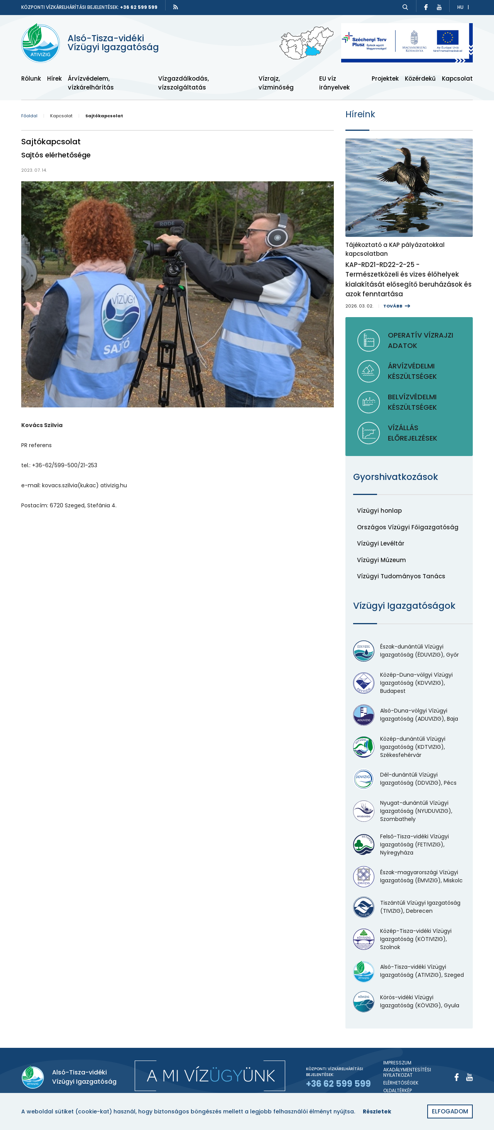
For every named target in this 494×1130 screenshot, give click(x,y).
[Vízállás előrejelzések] (409, 432)
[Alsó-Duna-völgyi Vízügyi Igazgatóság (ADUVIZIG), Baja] (409, 715)
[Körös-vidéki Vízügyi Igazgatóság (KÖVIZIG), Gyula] (409, 1001)
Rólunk (31, 78)
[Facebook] (457, 1077)
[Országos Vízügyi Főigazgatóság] (407, 527)
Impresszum (397, 1063)
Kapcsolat (457, 78)
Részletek (377, 1111)
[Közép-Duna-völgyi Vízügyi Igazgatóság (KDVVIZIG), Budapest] (409, 683)
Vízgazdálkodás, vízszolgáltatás (183, 82)
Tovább (393, 306)
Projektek (385, 78)
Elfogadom (450, 1111)
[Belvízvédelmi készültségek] (409, 402)
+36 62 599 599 (138, 7)
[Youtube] (469, 1077)
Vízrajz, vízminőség (276, 82)
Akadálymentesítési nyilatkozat (407, 1072)
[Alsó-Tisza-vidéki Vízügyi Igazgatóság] (94, 43)
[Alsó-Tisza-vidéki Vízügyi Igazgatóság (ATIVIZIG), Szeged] (409, 971)
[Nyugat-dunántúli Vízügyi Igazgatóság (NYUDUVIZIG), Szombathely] (409, 811)
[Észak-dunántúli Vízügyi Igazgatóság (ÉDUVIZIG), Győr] (409, 651)
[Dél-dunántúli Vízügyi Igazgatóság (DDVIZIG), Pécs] (409, 779)
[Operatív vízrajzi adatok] (409, 340)
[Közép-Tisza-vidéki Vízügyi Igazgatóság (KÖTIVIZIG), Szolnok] (409, 939)
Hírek (54, 78)
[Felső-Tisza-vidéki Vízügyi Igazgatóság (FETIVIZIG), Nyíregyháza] (409, 845)
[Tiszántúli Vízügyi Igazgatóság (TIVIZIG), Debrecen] (409, 907)
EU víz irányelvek (334, 82)
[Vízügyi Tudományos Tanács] (401, 576)
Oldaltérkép (397, 1090)
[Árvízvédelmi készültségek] (409, 371)
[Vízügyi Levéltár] (380, 543)
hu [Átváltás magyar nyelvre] (460, 7)
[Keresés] (405, 7)
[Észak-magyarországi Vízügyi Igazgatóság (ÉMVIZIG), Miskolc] (409, 876)
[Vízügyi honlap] (379, 511)
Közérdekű (420, 78)
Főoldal (29, 115)
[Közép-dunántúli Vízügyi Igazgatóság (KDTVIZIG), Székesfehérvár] (409, 747)
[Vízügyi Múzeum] (381, 560)
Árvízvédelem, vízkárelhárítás (91, 82)
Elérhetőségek (400, 1083)
